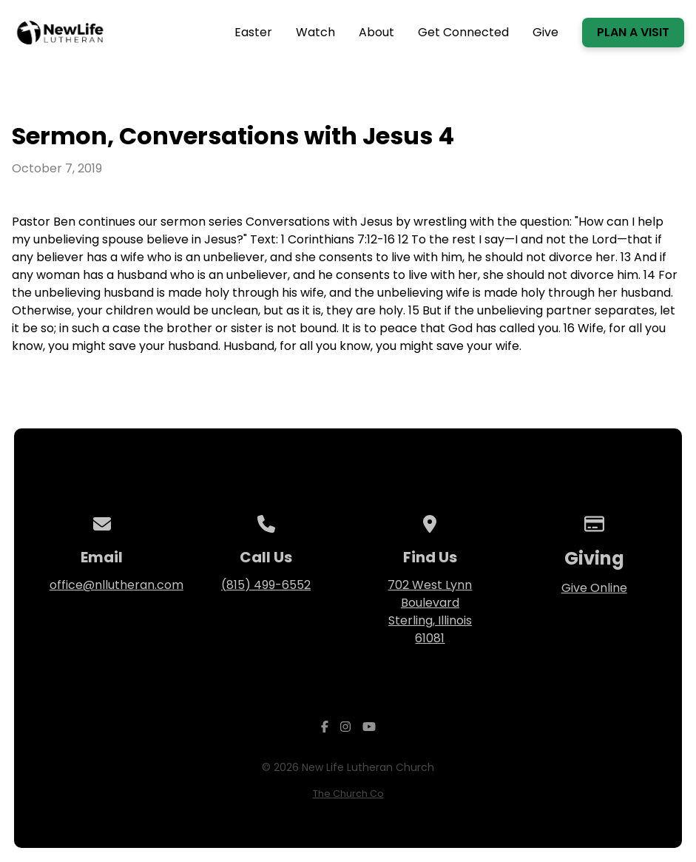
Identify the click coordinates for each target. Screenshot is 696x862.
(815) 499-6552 (266, 584)
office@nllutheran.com (116, 584)
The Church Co (348, 793)
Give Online (594, 587)
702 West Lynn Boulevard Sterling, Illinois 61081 (430, 611)
